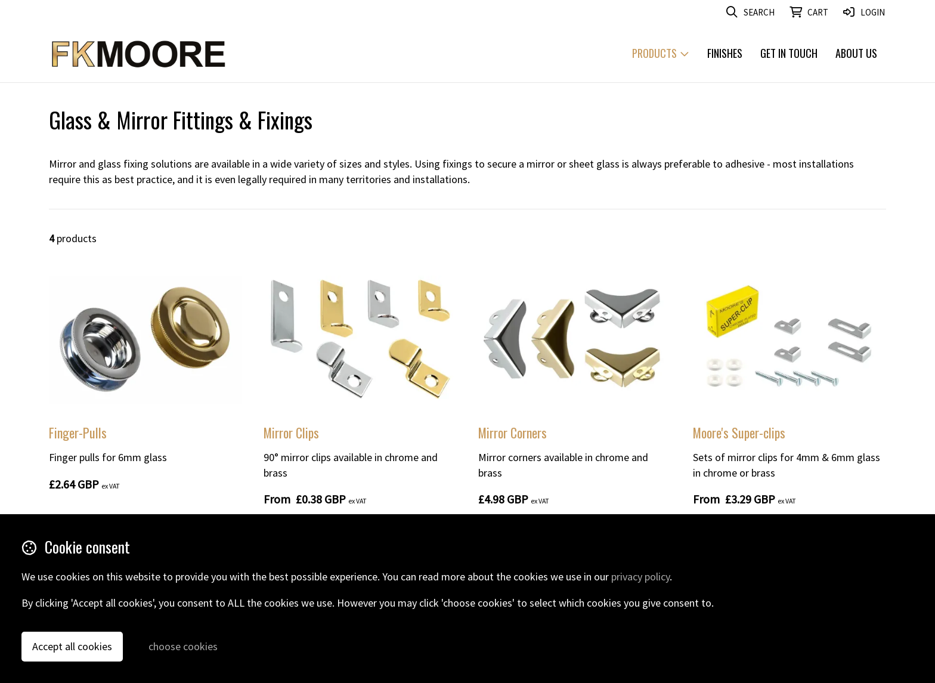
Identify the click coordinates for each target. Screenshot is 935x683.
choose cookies (183, 646)
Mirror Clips (291, 432)
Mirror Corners (512, 432)
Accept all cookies (72, 646)
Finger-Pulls (78, 432)
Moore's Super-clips (739, 432)
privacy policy (640, 576)
